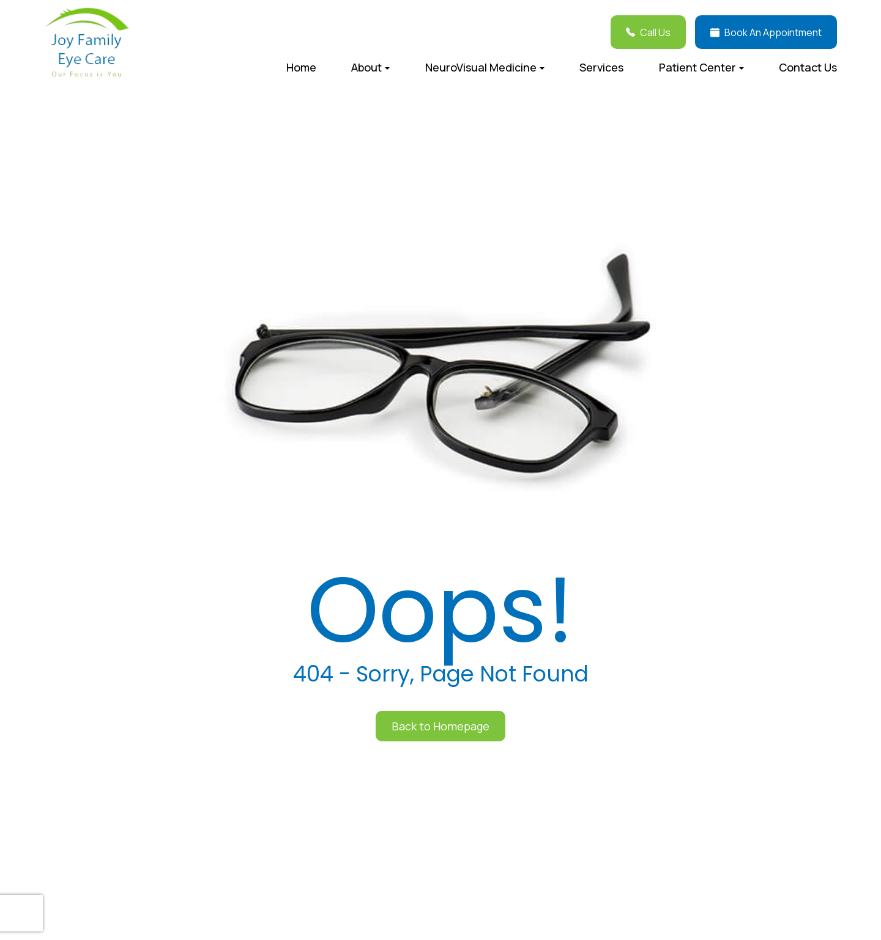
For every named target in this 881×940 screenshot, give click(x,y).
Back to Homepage (440, 726)
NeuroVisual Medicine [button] (485, 67)
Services (601, 67)
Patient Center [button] (701, 67)
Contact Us (808, 67)
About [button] (370, 67)
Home (301, 67)
